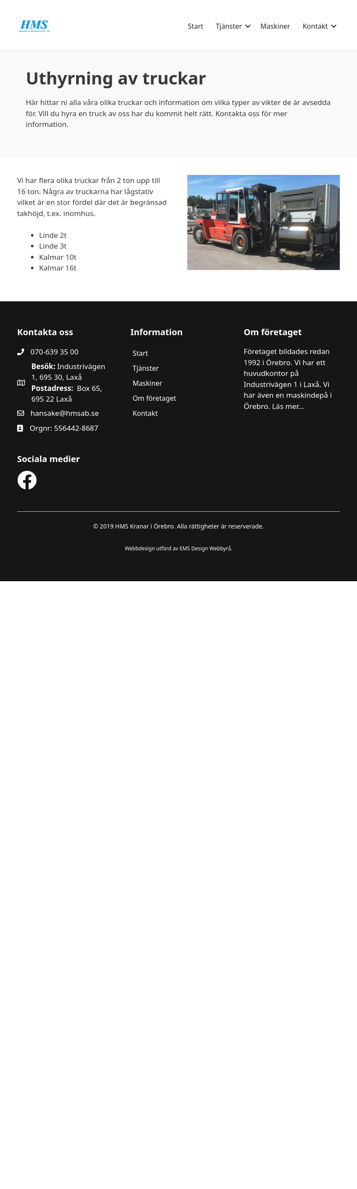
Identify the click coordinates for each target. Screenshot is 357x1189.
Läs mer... (288, 406)
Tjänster (229, 26)
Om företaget (155, 398)
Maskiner (275, 26)
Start (195, 26)
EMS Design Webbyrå (205, 548)
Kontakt (315, 26)
